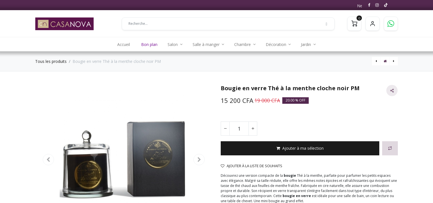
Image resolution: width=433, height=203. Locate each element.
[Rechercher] (326, 24)
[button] (300, 148)
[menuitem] (123, 44)
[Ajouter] (253, 128)
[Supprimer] (225, 128)
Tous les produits (51, 61)
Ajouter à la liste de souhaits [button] (251, 165)
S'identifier (373, 24)
